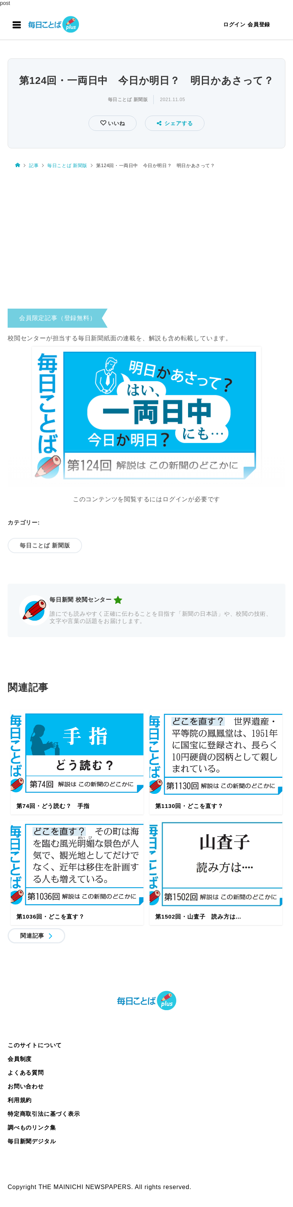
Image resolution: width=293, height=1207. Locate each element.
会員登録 (259, 24)
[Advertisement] (146, 240)
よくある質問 (26, 1072)
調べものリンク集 (32, 1127)
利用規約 (20, 1100)
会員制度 (20, 1059)
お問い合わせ (26, 1086)
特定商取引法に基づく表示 (44, 1113)
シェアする (175, 123)
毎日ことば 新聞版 (128, 99)
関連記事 (32, 935)
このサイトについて (35, 1045)
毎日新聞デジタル (32, 1141)
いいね (115, 123)
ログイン (234, 24)
